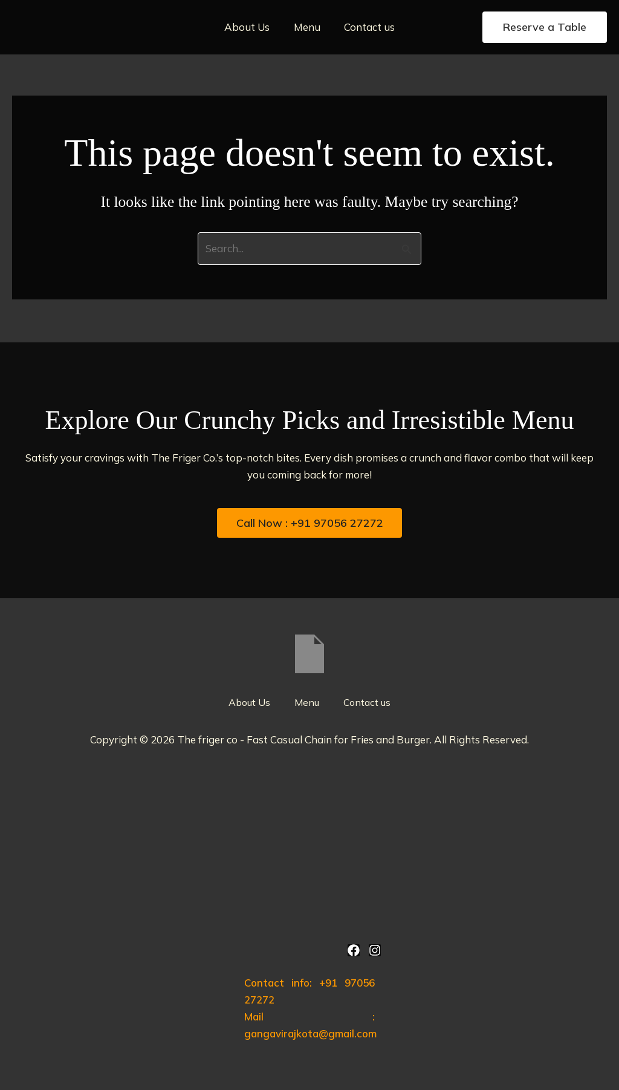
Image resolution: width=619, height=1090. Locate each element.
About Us (250, 27)
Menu (307, 27)
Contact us (366, 27)
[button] (544, 27)
